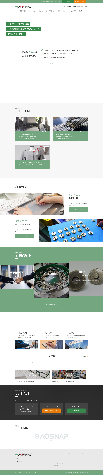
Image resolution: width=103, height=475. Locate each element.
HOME (54, 453)
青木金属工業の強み (50, 11)
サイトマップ (57, 1)
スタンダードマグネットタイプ (58, 463)
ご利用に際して (18, 472)
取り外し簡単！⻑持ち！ (63, 134)
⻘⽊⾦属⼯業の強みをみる (52, 304)
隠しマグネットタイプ (57, 465)
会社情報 (71, 333)
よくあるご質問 (72, 11)
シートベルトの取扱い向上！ (26, 134)
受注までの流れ (62, 11)
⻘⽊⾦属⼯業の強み (57, 455)
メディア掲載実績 (45, 1)
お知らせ (51, 1)
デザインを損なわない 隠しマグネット (28, 162)
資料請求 (81, 455)
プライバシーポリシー (27, 472)
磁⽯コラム (70, 462)
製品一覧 (40, 11)
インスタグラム (69, 375)
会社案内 (81, 11)
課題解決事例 (23, 11)
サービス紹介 (32, 11)
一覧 (85, 356)
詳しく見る (79, 209)
